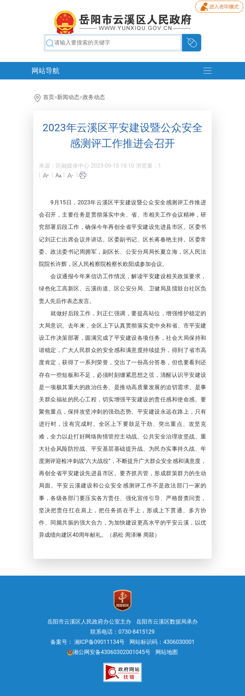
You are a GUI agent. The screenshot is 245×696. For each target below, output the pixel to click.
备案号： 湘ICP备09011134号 (87, 642)
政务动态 (94, 97)
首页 (48, 97)
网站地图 (166, 652)
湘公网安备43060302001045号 (108, 652)
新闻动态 (68, 97)
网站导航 (45, 70)
